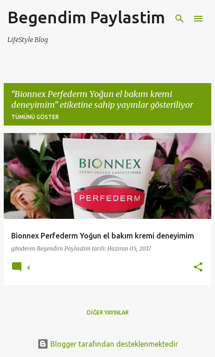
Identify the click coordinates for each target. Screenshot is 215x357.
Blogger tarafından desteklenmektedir (107, 344)
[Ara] (179, 18)
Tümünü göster (35, 117)
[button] (198, 267)
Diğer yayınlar (108, 312)
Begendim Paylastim (86, 17)
